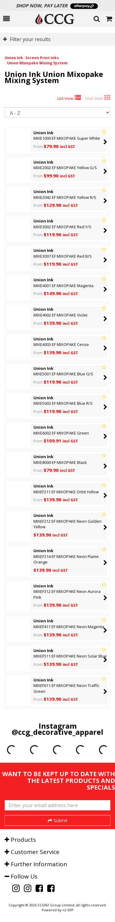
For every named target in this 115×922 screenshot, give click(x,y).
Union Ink (14, 57)
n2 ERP (68, 910)
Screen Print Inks (42, 57)
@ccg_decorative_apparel (57, 732)
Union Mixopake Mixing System (37, 63)
